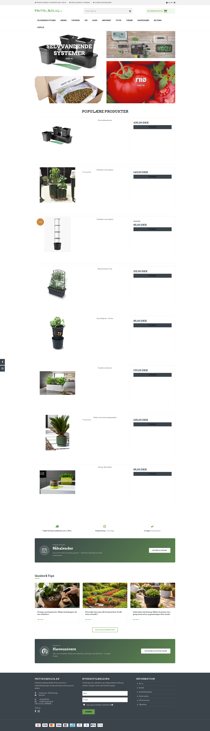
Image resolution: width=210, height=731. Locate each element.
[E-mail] (105, 700)
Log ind (169, 2)
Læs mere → (41, 619)
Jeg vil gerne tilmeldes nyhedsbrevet (107, 704)
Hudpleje (40, 27)
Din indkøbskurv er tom (157, 11)
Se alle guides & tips (105, 630)
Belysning (157, 20)
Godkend (88, 712)
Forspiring (75, 20)
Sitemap (37, 708)
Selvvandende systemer (46, 20)
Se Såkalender (159, 550)
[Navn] (105, 693)
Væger (94, 20)
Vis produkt (152, 127)
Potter (118, 20)
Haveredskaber (143, 20)
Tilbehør (129, 20)
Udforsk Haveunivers (155, 651)
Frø (86, 20)
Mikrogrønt (106, 20)
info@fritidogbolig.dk (46, 701)
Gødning (63, 20)
